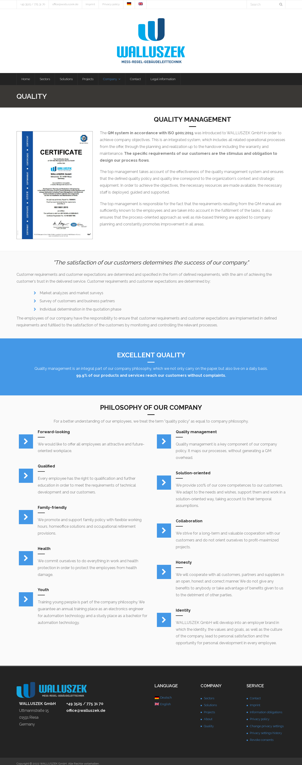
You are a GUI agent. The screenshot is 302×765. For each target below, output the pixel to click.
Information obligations (266, 712)
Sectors (209, 698)
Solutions (210, 705)
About (208, 719)
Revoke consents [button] (261, 740)
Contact (255, 698)
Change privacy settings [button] (267, 726)
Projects (209, 712)
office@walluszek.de (65, 4)
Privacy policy (111, 4)
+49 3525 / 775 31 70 (32, 4)
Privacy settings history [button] (266, 733)
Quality (209, 726)
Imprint (90, 4)
